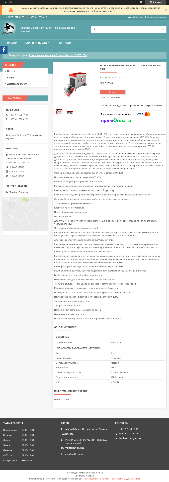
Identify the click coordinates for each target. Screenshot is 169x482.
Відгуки (10, 77)
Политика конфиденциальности (126, 479)
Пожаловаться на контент (96, 479)
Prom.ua (99, 473)
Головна (11, 43)
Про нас (11, 71)
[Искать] (163, 29)
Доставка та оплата (17, 84)
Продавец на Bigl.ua (84, 476)
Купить (112, 92)
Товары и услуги (18, 55)
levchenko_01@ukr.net (20, 162)
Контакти (64, 43)
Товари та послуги (36, 43)
